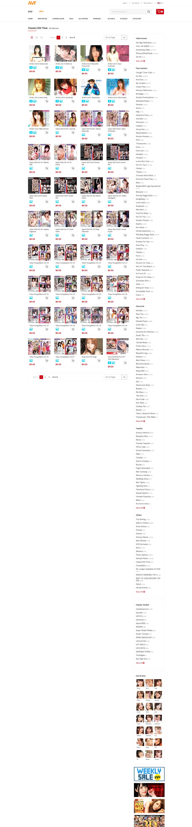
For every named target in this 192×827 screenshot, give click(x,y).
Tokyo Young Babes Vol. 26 (65, 326)
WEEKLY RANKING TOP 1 (146, 520)
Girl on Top (142, 198)
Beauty (140, 353)
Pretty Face (142, 314)
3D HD (140, 55)
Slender (141, 283)
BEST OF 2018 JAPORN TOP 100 (147, 524)
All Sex (141, 73)
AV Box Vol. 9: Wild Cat (64, 64)
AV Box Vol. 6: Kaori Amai (38, 97)
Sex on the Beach (144, 242)
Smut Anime (141, 478)
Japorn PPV (100, 786)
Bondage (141, 89)
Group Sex (141, 121)
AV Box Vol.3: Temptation (91, 97)
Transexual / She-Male (145, 378)
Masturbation (143, 124)
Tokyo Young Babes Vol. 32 (117, 263)
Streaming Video (144, 49)
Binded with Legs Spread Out (148, 172)
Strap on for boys (144, 252)
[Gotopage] (113, 37)
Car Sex (140, 236)
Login (125, 3)
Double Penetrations (145, 93)
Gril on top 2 (143, 153)
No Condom (142, 80)
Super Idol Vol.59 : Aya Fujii (65, 129)
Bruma (139, 422)
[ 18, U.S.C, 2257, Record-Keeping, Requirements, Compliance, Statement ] (136, 821)
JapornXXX (141, 565)
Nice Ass (141, 308)
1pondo (141, 555)
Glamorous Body (143, 350)
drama (140, 485)
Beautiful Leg (143, 321)
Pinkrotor (141, 115)
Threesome (142, 134)
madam (140, 299)
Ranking (97, 19)
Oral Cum (141, 140)
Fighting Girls (141, 441)
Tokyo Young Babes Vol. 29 (91, 294)
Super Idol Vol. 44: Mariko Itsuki (91, 197)
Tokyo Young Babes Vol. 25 (91, 326)
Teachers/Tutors (143, 444)
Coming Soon (58, 19)
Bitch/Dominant (143, 330)
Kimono (140, 343)
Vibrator (141, 99)
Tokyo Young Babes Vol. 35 (39, 263)
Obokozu (140, 562)
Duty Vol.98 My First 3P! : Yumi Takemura (117, 358)
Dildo (139, 258)
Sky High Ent (142, 597)
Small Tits (141, 305)
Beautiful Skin (143, 396)
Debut (140, 528)
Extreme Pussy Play (144, 166)
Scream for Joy (143, 220)
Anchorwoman (142, 457)
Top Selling (141, 472)
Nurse (140, 400)
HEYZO (140, 558)
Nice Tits (141, 286)
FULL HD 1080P (143, 46)
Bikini (139, 454)
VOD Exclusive (142, 494)
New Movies (142, 491)
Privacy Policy (126, 797)
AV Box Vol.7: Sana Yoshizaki (114, 65)
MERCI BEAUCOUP (144, 577)
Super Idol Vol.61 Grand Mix (116, 163)
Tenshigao (140, 593)
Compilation (142, 513)
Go (124, 37)
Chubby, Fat (142, 369)
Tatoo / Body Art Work (145, 375)
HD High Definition (144, 42)
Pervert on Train (143, 239)
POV (139, 131)
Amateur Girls (143, 340)
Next (72, 37)
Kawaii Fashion (143, 447)
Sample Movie (143, 507)
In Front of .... (142, 249)
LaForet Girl (142, 581)
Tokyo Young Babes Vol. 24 (117, 326)
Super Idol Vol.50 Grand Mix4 (38, 197)
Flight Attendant (143, 425)
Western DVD (80, 790)
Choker (140, 156)
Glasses (140, 324)
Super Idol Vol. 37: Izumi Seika (64, 230)
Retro (140, 497)
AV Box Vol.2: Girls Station (117, 97)
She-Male (141, 365)
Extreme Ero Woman (145, 302)
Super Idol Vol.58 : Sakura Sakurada (91, 130)
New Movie (42, 19)
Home (30, 19)
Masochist (141, 334)
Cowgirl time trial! (144, 70)
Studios (123, 19)
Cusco (139, 268)
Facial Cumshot (143, 217)
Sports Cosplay (143, 419)
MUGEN (140, 568)
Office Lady (142, 406)
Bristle (140, 372)
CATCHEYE (141, 587)
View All (139, 59)
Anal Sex (141, 77)
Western (140, 501)
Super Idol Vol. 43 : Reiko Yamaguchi (117, 197)
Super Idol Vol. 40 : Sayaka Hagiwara (39, 230)
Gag (139, 105)
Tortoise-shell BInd (144, 163)
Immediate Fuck (143, 264)
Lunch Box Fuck (143, 150)
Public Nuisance (143, 245)
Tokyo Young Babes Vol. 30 (65, 294)
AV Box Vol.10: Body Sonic (38, 64)
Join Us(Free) (101, 793)
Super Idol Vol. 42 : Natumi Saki (39, 163)
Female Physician (143, 450)
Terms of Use (79, 797)
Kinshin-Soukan (143, 128)
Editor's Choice (143, 475)
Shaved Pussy (143, 292)
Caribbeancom (143, 552)
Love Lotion (142, 185)
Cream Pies (142, 83)
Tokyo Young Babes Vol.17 (65, 357)
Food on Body (143, 194)
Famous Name (143, 488)
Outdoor (141, 226)
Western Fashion (143, 431)
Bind (139, 169)
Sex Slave (141, 207)
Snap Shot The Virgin (89, 357)
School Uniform (143, 393)
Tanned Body (142, 311)
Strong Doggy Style (145, 178)
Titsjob (140, 159)
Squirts (140, 204)
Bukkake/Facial (143, 96)
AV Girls (111, 19)
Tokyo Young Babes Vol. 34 (65, 263)
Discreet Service (148, 793)
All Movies (83, 19)
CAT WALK (141, 584)
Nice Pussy (142, 327)
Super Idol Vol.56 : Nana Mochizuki (116, 130)
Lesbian (140, 118)
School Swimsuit (143, 409)
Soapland (141, 188)
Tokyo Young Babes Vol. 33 (91, 263)
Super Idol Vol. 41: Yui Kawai (64, 163)
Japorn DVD (79, 786)
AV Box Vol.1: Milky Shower (39, 129)
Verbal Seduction (144, 210)
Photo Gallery (143, 504)
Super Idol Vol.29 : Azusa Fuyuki (117, 230)
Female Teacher (143, 403)
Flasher (139, 229)
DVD (30, 11)
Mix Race (141, 356)
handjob (141, 143)
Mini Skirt (140, 191)
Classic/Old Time (143, 510)
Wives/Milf (141, 337)
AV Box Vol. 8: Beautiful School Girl (90, 65)
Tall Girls (140, 359)
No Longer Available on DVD (148, 516)
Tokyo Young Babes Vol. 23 (39, 357)
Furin (139, 233)
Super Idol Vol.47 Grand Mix (64, 197)
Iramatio (141, 112)
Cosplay (140, 415)
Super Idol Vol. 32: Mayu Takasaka (90, 230)
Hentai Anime (142, 531)
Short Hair (141, 362)
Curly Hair (141, 295)
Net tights (142, 438)
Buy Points (135, 3)
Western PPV (101, 790)
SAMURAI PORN (143, 590)
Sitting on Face (143, 261)
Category (137, 19)
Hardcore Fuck (143, 108)
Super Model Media (144, 571)
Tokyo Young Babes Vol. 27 (39, 326)
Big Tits (140, 289)
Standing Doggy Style (146, 214)
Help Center (148, 3)
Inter (139, 137)
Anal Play (141, 223)
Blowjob (141, 175)
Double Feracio (143, 201)
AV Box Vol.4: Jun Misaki (64, 97)
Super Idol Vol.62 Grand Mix (90, 163)
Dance (139, 102)
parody (140, 481)
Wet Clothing (142, 428)
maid (139, 412)
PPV (41, 11)
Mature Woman (143, 318)
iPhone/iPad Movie (145, 52)
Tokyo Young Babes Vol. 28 (117, 294)
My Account (146, 790)
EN (160, 3)
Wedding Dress (143, 435)
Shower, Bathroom (145, 86)
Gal (139, 346)
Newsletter (100, 797)
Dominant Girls (142, 255)
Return (123, 793)
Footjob (140, 147)
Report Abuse (126, 790)
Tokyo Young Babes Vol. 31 (39, 294)
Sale (71, 19)
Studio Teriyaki (143, 574)
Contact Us (146, 786)
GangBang (141, 182)
